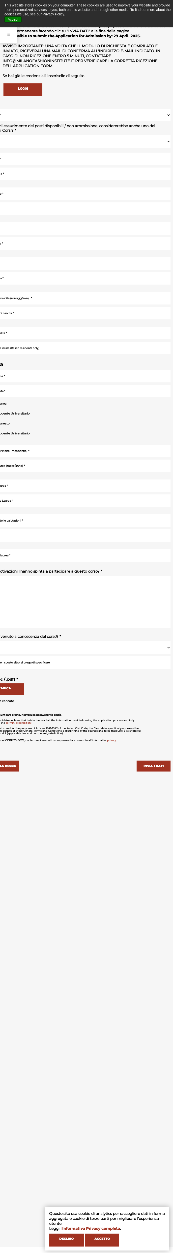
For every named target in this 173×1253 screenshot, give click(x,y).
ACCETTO (95, 1240)
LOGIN (20, 88)
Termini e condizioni (18, 722)
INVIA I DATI (156, 766)
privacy (111, 739)
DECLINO (62, 1240)
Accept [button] (13, 19)
